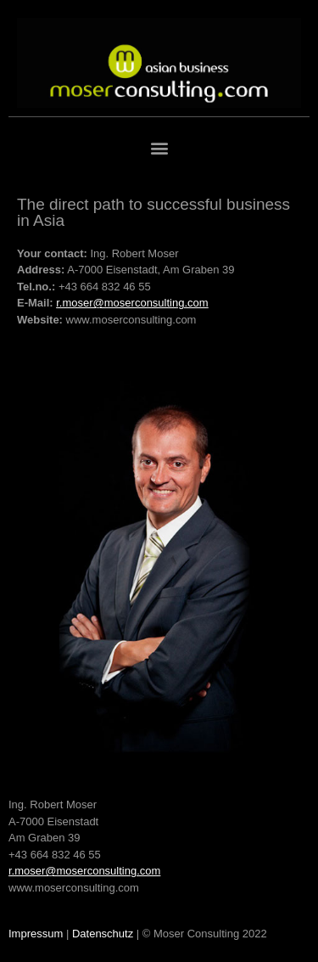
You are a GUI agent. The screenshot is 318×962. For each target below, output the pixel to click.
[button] (159, 148)
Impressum (35, 933)
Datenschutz (102, 933)
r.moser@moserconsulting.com (132, 302)
